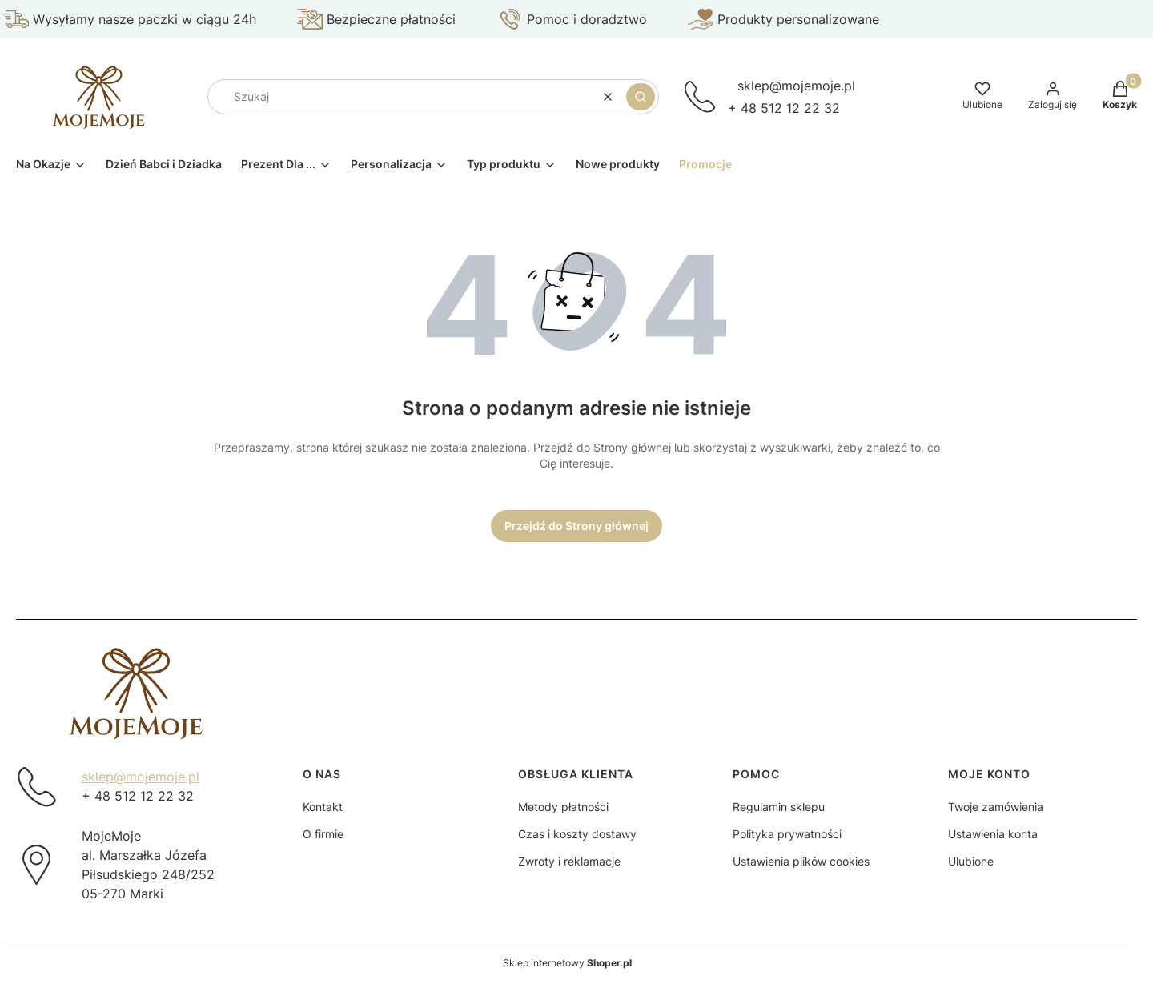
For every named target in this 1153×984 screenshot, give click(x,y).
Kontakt (323, 806)
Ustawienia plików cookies (801, 861)
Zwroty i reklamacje (569, 861)
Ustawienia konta (993, 834)
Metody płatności (563, 806)
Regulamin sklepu (779, 806)
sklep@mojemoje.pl (796, 86)
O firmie (323, 834)
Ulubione (971, 861)
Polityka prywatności (787, 834)
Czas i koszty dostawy (577, 834)
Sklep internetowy (567, 963)
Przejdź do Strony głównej (576, 525)
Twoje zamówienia (995, 806)
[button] (640, 96)
